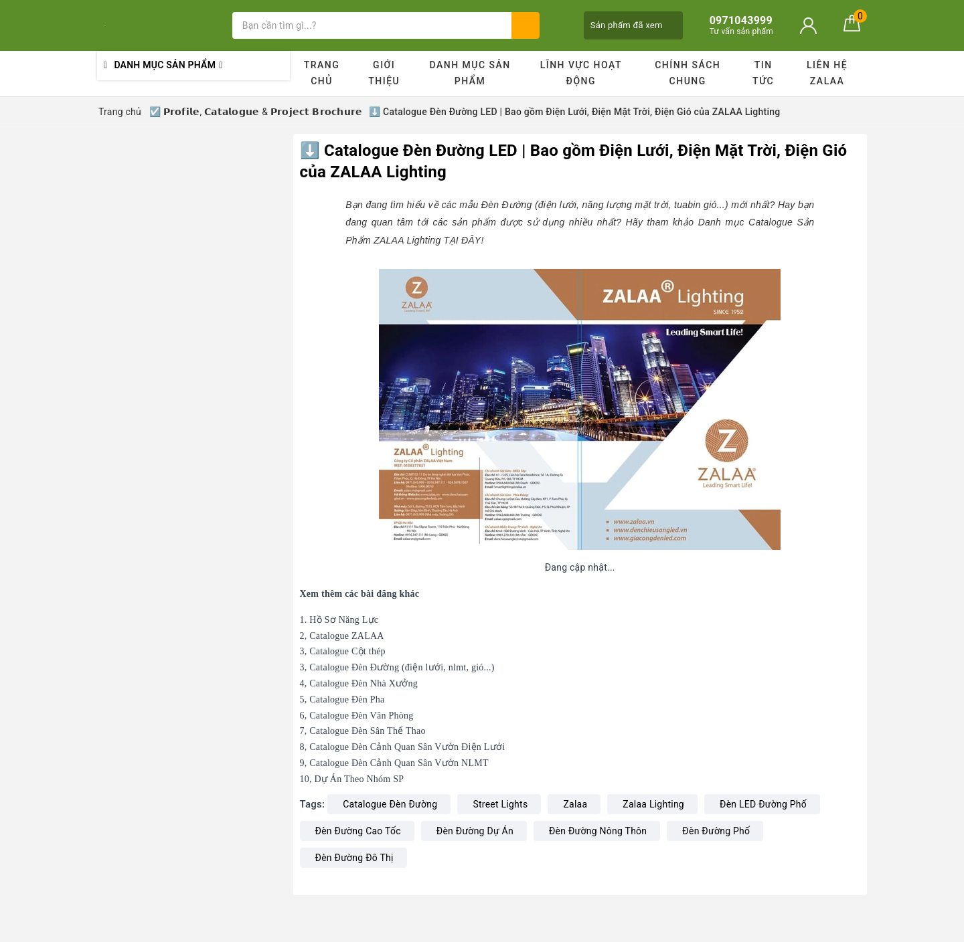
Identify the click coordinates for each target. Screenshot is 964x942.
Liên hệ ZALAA (827, 73)
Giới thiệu (384, 73)
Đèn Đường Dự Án (474, 831)
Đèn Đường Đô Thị (354, 857)
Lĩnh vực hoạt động (581, 73)
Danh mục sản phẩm (469, 73)
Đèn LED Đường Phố (763, 804)
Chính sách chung (687, 73)
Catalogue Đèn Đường (390, 804)
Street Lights (500, 804)
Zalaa (575, 804)
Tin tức (763, 73)
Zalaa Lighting (653, 804)
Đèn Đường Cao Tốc (358, 831)
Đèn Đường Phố (716, 831)
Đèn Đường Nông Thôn (598, 831)
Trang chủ (322, 73)
